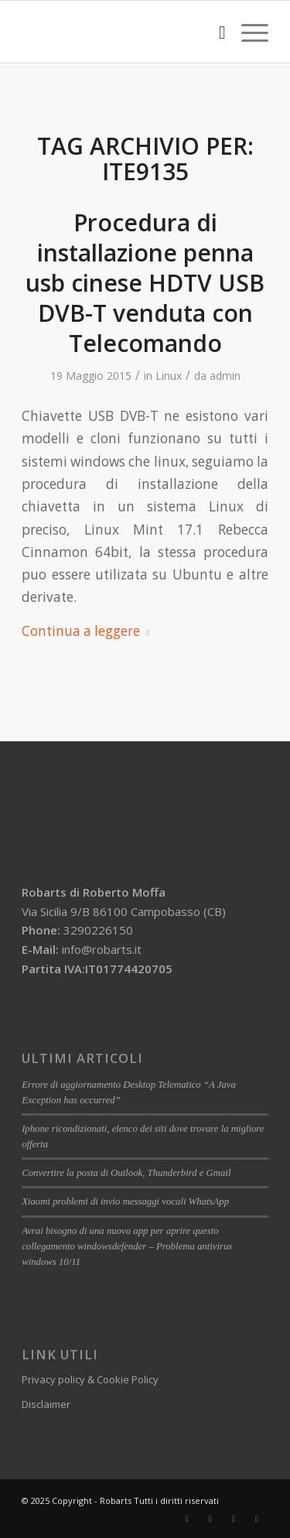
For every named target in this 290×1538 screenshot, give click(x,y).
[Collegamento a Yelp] (256, 1518)
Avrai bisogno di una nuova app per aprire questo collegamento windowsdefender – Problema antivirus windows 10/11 (127, 1246)
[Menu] (247, 32)
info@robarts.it (102, 949)
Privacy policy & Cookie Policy (90, 1379)
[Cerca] (214, 32)
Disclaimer (46, 1404)
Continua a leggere (88, 631)
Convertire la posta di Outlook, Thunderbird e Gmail (126, 1172)
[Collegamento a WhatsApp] (233, 1518)
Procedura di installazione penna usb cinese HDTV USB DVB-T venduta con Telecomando (145, 283)
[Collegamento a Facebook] (187, 1518)
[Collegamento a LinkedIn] (210, 1518)
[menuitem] (214, 32)
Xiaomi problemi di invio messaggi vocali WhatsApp (125, 1201)
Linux (168, 375)
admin (225, 375)
